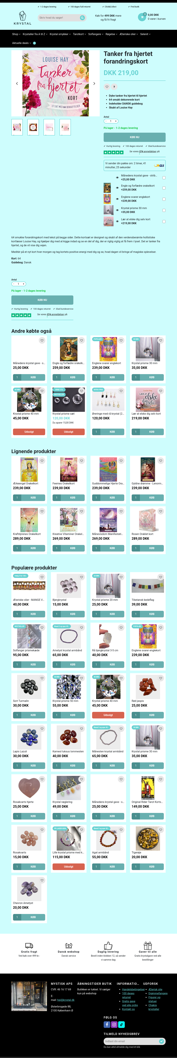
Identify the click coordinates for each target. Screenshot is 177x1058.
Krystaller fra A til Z (35, 34)
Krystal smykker (60, 34)
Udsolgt (29, 431)
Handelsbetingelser (133, 989)
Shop (16, 34)
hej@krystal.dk (65, 1000)
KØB (33, 377)
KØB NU (134, 137)
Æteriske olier (129, 34)
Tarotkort (79, 34)
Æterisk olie (155, 989)
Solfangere (95, 34)
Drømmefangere (158, 993)
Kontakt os (128, 1009)
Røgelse (111, 34)
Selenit (145, 34)
